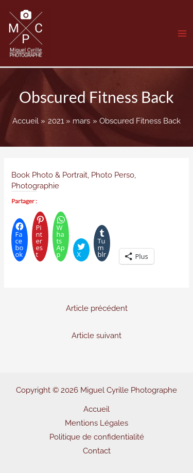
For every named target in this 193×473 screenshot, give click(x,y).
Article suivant (96, 335)
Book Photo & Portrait (49, 174)
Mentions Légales (96, 422)
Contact (97, 450)
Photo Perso (112, 174)
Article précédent (97, 308)
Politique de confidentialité (96, 436)
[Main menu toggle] (182, 33)
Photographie (35, 185)
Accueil (96, 409)
